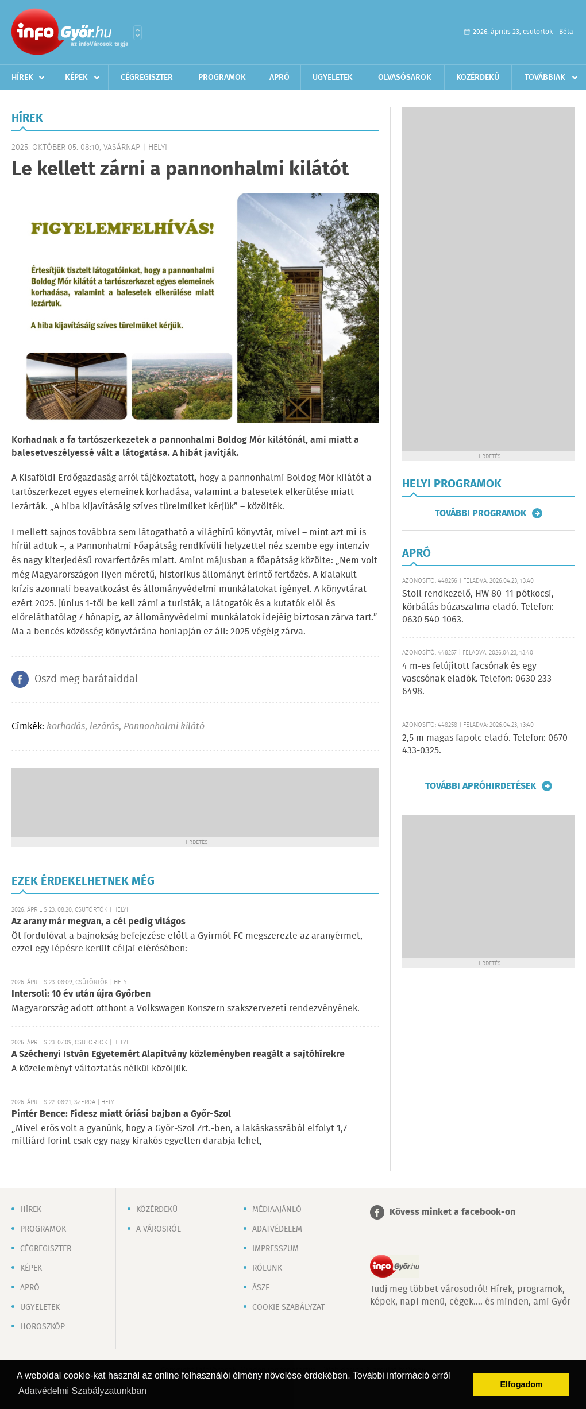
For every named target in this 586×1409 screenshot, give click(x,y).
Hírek (22, 77)
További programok (480, 513)
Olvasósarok (404, 77)
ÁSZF (260, 1288)
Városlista (137, 32)
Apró (279, 77)
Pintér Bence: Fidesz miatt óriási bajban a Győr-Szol (121, 1114)
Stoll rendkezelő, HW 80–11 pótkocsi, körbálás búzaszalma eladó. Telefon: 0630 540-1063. (478, 607)
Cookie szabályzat (288, 1307)
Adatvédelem (277, 1229)
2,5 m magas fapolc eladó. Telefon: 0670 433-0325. (485, 744)
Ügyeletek (333, 77)
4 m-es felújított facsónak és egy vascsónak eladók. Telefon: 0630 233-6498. (478, 679)
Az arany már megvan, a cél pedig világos (98, 922)
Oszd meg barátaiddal (86, 679)
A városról (158, 1229)
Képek (76, 77)
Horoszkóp (42, 1327)
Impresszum (275, 1248)
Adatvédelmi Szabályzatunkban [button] (82, 1391)
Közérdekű (477, 77)
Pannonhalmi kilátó (164, 726)
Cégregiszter (147, 77)
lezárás (104, 726)
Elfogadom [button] (521, 1384)
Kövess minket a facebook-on (452, 1212)
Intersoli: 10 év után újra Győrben (81, 994)
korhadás (66, 726)
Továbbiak (545, 77)
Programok (222, 77)
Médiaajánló (277, 1209)
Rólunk (267, 1268)
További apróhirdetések (480, 786)
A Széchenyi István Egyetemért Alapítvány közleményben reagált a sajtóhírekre (178, 1054)
